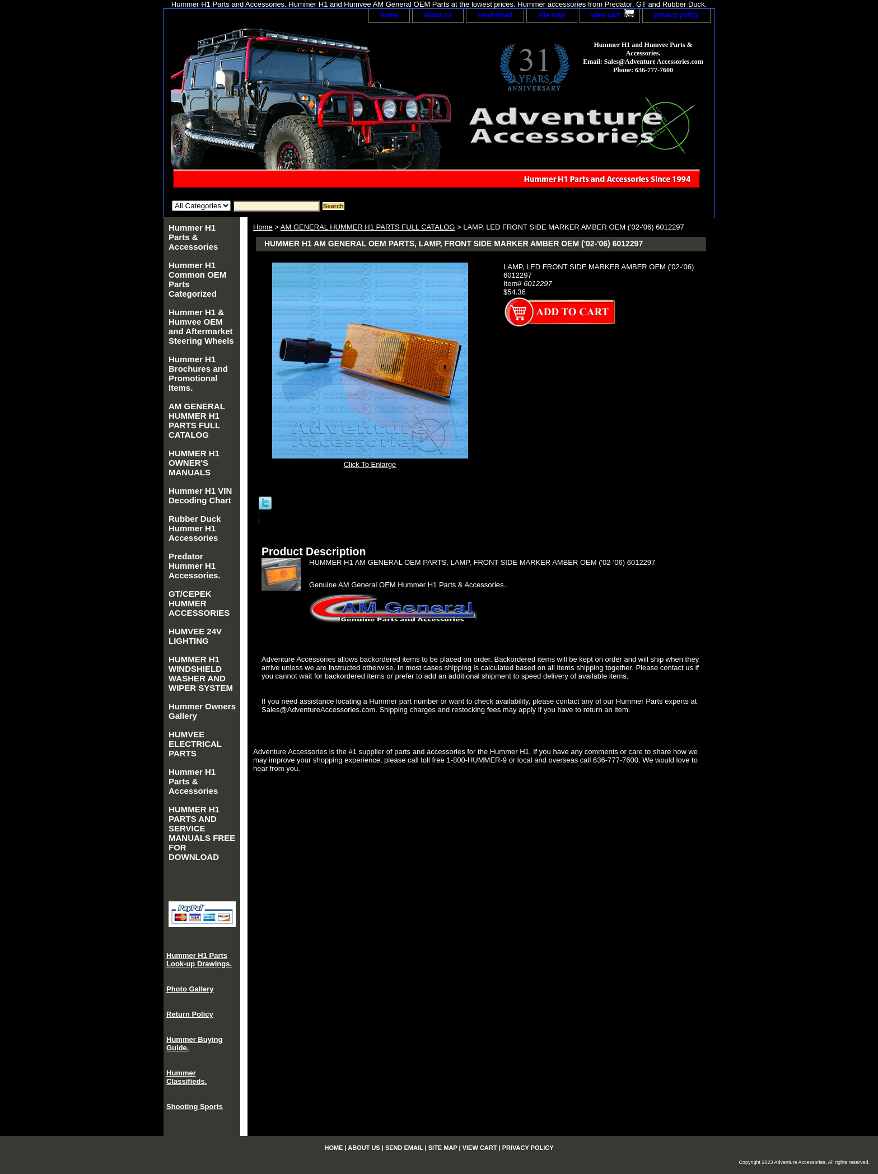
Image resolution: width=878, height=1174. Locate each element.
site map (552, 15)
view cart (605, 15)
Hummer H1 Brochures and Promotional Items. (198, 373)
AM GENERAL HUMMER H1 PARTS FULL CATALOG (368, 227)
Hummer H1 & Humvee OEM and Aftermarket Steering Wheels (201, 326)
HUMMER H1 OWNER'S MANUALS (194, 462)
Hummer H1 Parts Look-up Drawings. (199, 959)
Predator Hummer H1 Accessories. (195, 565)
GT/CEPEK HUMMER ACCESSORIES (199, 603)
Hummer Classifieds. (186, 1077)
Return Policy (189, 1014)
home (389, 15)
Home (263, 227)
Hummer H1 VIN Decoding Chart (200, 495)
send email (495, 15)
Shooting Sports (194, 1106)
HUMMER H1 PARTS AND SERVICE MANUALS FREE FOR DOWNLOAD (202, 833)
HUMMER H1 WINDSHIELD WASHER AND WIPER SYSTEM (201, 673)
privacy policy (676, 15)
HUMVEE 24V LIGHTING (195, 636)
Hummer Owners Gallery (202, 711)
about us (438, 15)
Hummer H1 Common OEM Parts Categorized (197, 279)
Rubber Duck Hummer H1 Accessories (195, 528)
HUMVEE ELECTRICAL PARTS (195, 743)
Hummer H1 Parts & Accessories (193, 237)
